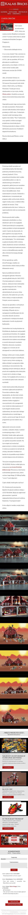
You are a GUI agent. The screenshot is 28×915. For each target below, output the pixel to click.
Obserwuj (17, 13)
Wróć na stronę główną (14, 904)
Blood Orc (7, 789)
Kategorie (13, 12)
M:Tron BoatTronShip (12, 819)
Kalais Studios (23, 912)
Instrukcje (23, 12)
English (15, 9)
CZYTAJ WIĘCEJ (8, 767)
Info (9, 13)
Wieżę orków (6, 94)
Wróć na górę (14, 901)
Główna (4, 12)
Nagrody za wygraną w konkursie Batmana (13, 757)
